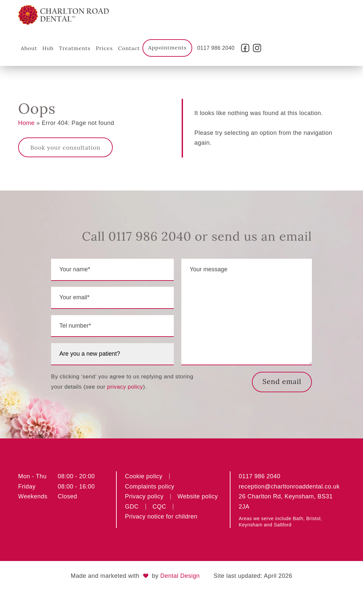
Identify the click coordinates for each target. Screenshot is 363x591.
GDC (132, 506)
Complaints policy (149, 486)
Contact (129, 48)
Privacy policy (144, 496)
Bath (298, 518)
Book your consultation (66, 147)
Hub (47, 48)
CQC (159, 506)
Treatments (75, 48)
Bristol (313, 518)
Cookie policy (144, 476)
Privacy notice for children (161, 517)
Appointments (167, 47)
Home (26, 123)
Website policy (197, 496)
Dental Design (180, 576)
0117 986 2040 (215, 48)
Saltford (282, 525)
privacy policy (125, 387)
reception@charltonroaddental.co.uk (289, 486)
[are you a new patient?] (112, 354)
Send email (281, 381)
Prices (104, 48)
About (29, 48)
